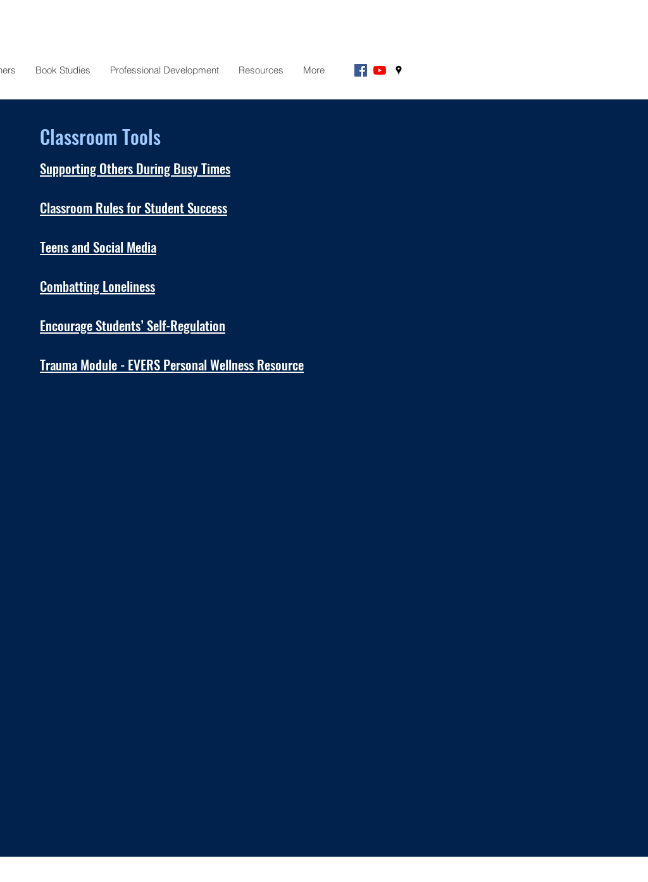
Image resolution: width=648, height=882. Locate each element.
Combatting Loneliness (97, 286)
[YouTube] (379, 70)
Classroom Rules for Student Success (133, 207)
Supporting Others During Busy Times (135, 168)
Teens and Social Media (98, 246)
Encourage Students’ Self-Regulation (132, 325)
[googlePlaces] (398, 70)
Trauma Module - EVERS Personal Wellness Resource (172, 364)
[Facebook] (360, 70)
